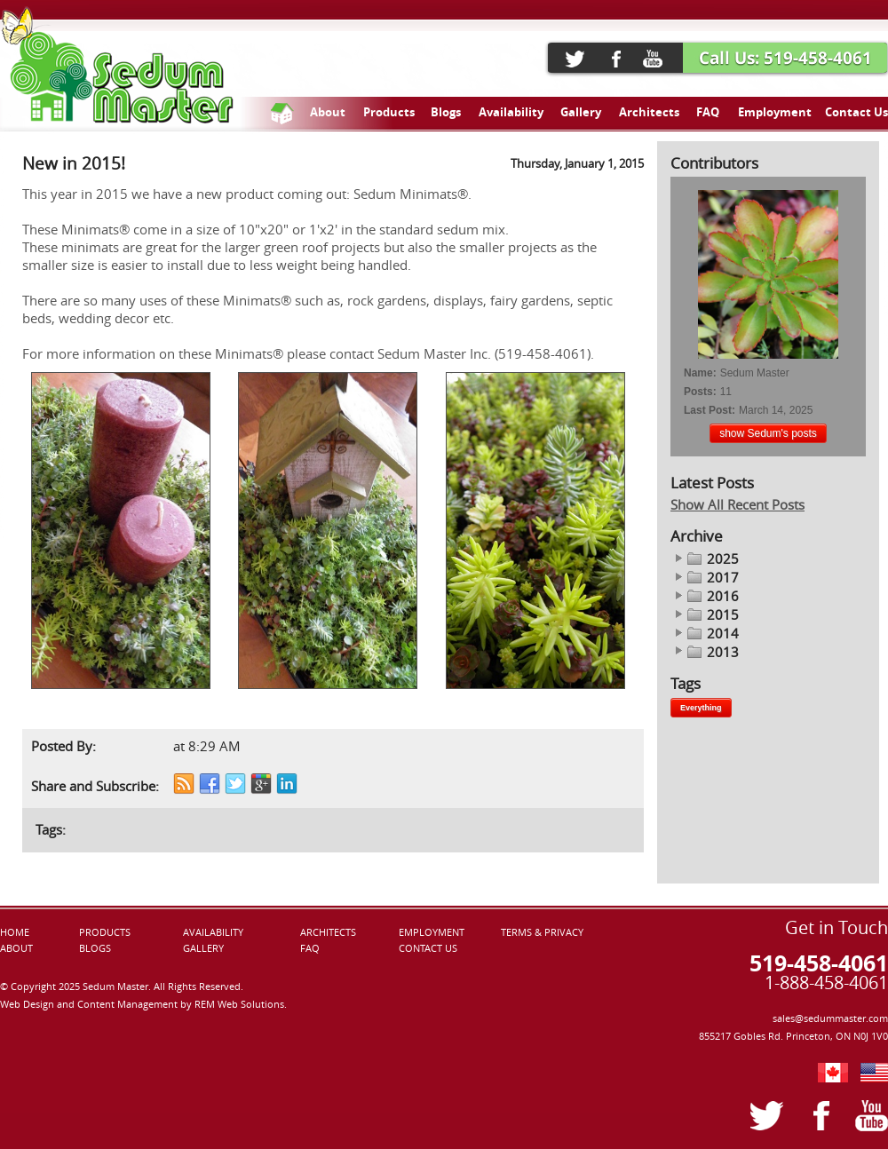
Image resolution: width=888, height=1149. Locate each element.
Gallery (580, 112)
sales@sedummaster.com (830, 1018)
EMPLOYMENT (431, 932)
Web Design (28, 1004)
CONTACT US (428, 948)
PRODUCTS (105, 932)
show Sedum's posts (768, 433)
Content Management (128, 1004)
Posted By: (63, 746)
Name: (700, 373)
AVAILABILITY (213, 932)
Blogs (446, 112)
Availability (511, 112)
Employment (775, 112)
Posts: (700, 391)
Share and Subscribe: (95, 786)
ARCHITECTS (328, 932)
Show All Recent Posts (737, 504)
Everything (701, 707)
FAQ (707, 112)
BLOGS (95, 948)
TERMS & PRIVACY (542, 932)
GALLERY (203, 948)
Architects (649, 112)
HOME (14, 932)
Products (389, 112)
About (327, 112)
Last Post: (709, 410)
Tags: (51, 829)
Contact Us (856, 112)
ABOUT (16, 948)
